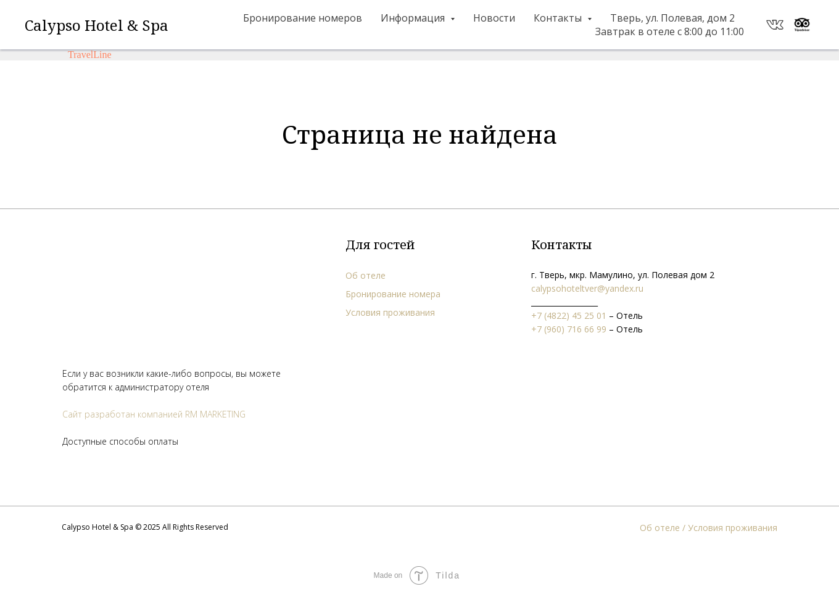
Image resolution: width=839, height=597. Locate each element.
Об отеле (365, 275)
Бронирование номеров (302, 18)
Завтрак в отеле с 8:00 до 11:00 (669, 31)
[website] (775, 24)
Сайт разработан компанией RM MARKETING (154, 414)
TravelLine (90, 54)
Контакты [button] (559, 18)
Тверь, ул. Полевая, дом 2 (672, 18)
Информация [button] (414, 18)
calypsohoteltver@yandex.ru (587, 288)
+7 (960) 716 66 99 (568, 329)
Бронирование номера (392, 294)
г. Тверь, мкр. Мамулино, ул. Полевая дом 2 (622, 275)
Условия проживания (390, 312)
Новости (494, 18)
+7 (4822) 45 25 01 (568, 315)
